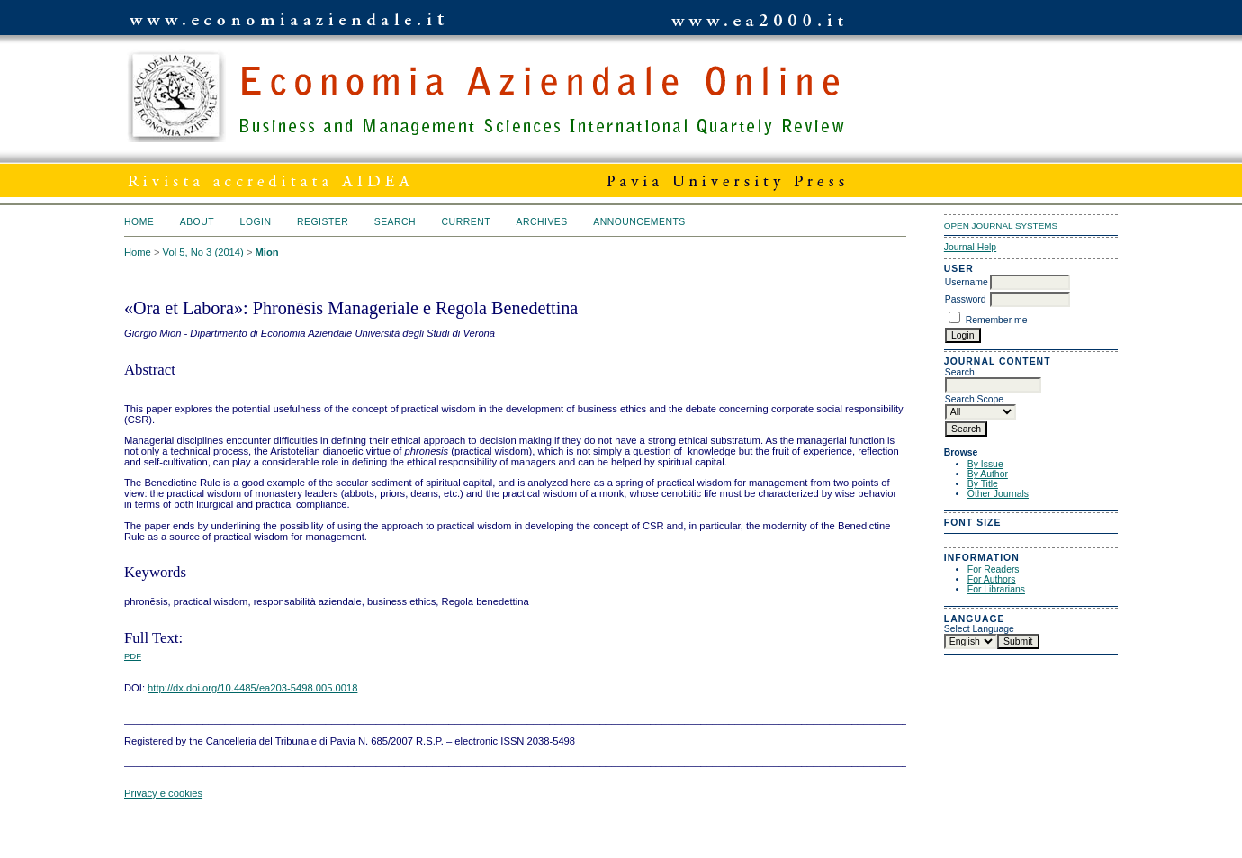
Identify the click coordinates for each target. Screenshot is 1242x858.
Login (256, 222)
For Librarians (996, 589)
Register (322, 222)
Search (395, 222)
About (197, 222)
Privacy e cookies (163, 793)
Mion (267, 252)
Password (965, 299)
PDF (132, 656)
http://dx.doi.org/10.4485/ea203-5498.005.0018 (252, 687)
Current (466, 222)
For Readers (994, 569)
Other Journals (998, 494)
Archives (541, 222)
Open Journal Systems (1001, 225)
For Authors (992, 579)
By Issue (986, 464)
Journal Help (970, 247)
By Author (988, 474)
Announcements (639, 222)
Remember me (997, 320)
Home (139, 222)
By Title (983, 484)
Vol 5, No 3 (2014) (203, 252)
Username (966, 282)
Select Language (979, 629)
